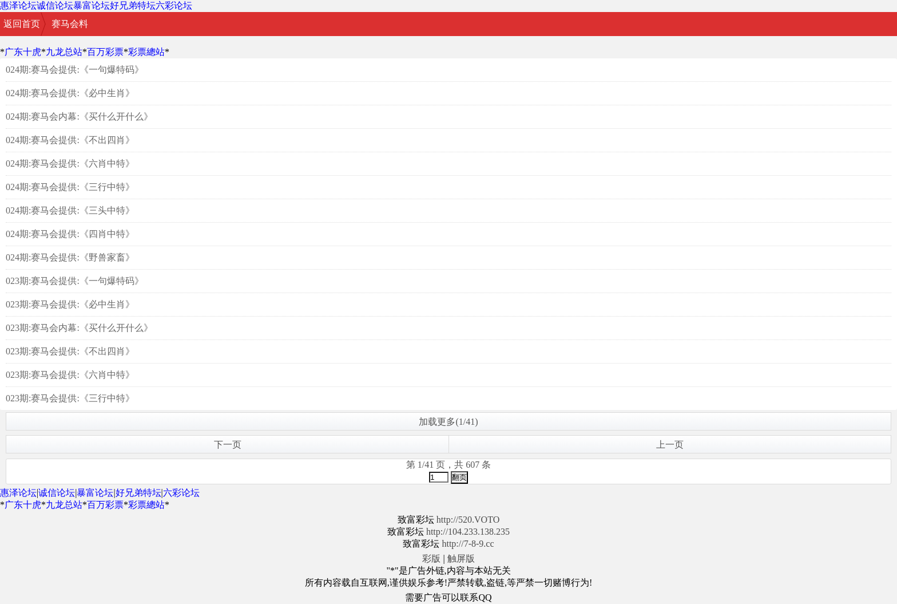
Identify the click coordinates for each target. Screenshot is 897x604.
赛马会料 (69, 24)
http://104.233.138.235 (468, 531)
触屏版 (461, 558)
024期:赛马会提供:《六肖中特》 (70, 163)
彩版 (431, 558)
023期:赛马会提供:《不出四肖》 (70, 351)
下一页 (227, 444)
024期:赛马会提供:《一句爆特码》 (75, 69)
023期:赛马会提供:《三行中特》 (70, 398)
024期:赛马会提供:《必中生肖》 (70, 93)
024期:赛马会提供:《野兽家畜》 (70, 257)
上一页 (670, 444)
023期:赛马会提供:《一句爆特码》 (75, 281)
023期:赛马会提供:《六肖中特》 (70, 375)
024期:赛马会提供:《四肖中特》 (70, 234)
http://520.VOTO (467, 519)
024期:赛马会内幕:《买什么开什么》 (79, 116)
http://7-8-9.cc (468, 543)
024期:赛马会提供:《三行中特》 (70, 187)
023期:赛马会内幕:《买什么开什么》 (79, 328)
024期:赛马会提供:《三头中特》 (70, 210)
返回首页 (21, 24)
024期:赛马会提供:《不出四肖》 (70, 140)
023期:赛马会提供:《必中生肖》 (70, 304)
